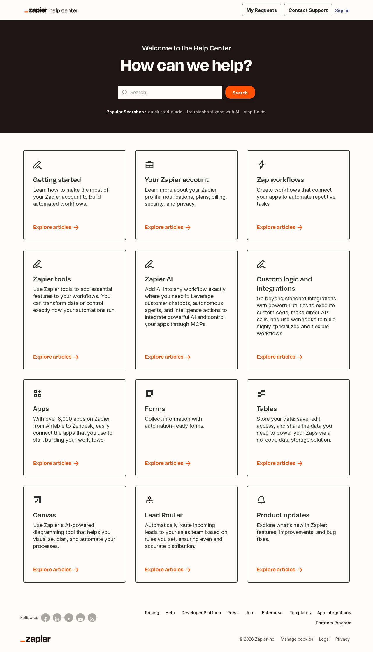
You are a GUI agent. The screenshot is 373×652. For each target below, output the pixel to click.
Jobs (250, 612)
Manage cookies (297, 639)
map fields (254, 111)
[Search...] (170, 92)
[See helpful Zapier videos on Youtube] (80, 617)
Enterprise (272, 612)
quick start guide (165, 111)
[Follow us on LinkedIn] (57, 617)
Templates (300, 612)
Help (170, 612)
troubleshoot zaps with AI (212, 111)
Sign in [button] (342, 10)
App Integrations (334, 612)
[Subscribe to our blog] (92, 617)
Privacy (342, 639)
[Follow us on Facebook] (45, 617)
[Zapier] (35, 639)
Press (233, 612)
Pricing (152, 612)
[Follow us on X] (68, 617)
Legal (324, 639)
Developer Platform (201, 612)
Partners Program (333, 622)
